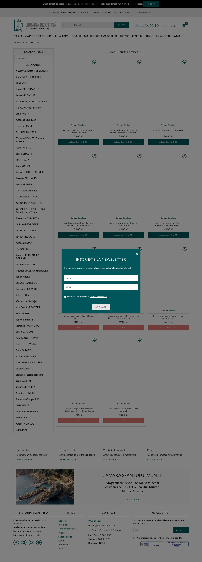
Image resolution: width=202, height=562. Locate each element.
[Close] (137, 253)
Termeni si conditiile (98, 296)
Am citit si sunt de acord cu (85, 296)
